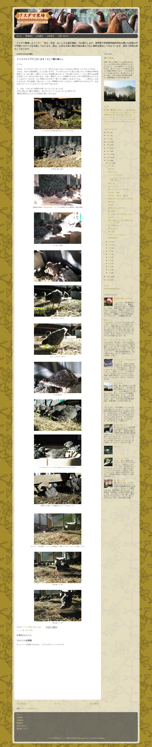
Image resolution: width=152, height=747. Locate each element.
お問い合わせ (63, 36)
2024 (109, 132)
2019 (109, 148)
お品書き (39, 36)
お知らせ (115, 112)
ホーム (19, 36)
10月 (110, 245)
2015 (109, 160)
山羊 (108, 121)
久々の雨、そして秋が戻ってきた (120, 214)
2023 (109, 135)
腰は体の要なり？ (120, 425)
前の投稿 (94, 703)
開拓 (114, 115)
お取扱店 (50, 36)
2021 (109, 142)
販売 (111, 115)
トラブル (117, 117)
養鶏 (31, 630)
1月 (109, 273)
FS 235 (124, 117)
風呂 (122, 115)
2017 (109, 154)
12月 (110, 163)
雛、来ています (119, 480)
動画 (134, 119)
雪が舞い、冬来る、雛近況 (118, 196)
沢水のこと (121, 110)
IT (127, 117)
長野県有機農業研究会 (123, 121)
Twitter (130, 117)
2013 (109, 280)
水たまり (117, 447)
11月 (110, 242)
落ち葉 (110, 205)
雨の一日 (111, 183)
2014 (109, 277)
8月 (109, 251)
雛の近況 (111, 202)
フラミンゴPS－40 (123, 119)
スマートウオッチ (112, 119)
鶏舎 (131, 110)
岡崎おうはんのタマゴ (116, 208)
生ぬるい (111, 217)
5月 (109, 260)
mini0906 (111, 117)
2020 (109, 145)
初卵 (131, 119)
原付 (105, 121)
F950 (125, 115)
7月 (109, 254)
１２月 (106, 405)
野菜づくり (129, 112)
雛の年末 (111, 169)
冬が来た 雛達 (114, 192)
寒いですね (109, 58)
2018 (109, 151)
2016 (109, 157)
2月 (109, 270)
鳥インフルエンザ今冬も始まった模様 (118, 340)
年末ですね (112, 172)
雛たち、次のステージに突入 (119, 189)
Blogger (101, 738)
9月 (109, 248)
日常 (26, 630)
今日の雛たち (113, 225)
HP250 (118, 115)
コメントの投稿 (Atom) (29, 708)
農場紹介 (29, 36)
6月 (109, 257)
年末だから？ (113, 228)
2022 (109, 139)
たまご (121, 112)
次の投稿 (21, 703)
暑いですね (108, 320)
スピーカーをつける (121, 458)
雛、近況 (111, 211)
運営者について (22, 729)
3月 (109, 267)
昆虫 (111, 121)
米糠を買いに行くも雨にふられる (120, 199)
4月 (109, 263)
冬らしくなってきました (117, 235)
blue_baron (81, 738)
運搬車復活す (113, 238)
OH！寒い (111, 166)
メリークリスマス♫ (115, 175)
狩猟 (114, 121)
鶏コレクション (114, 186)
